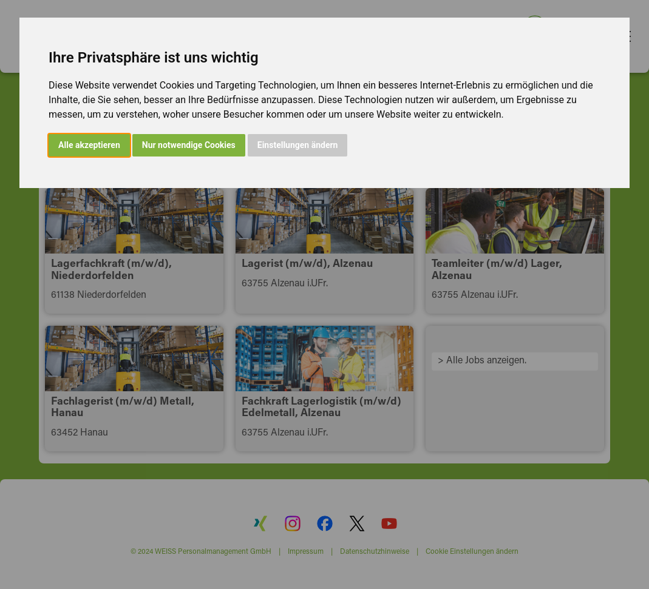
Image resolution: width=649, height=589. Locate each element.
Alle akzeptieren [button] (89, 145)
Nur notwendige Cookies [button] (189, 145)
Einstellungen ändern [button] (297, 145)
